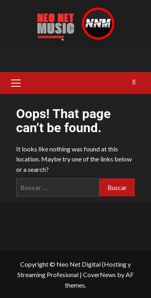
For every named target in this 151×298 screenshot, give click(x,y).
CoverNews (99, 274)
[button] (16, 82)
